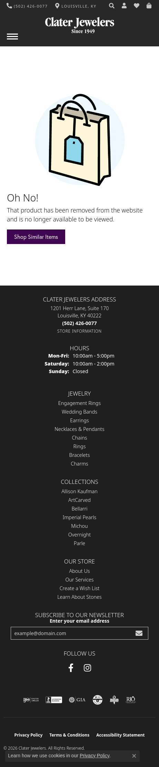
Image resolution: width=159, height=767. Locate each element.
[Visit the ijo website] (31, 700)
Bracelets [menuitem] (79, 455)
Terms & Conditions (69, 735)
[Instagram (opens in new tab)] (87, 668)
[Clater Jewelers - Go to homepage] (79, 23)
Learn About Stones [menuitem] (79, 597)
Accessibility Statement (120, 735)
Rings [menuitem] (79, 446)
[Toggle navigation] (12, 40)
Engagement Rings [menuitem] (79, 403)
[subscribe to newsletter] (139, 633)
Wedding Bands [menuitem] (79, 411)
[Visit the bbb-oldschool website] (114, 700)
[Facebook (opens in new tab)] (71, 668)
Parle (79, 543)
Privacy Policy (28, 735)
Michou (79, 526)
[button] (112, 6)
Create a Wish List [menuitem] (80, 588)
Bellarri (79, 508)
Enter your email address (79, 620)
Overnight (79, 534)
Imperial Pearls (80, 517)
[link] (27, 6)
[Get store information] (79, 331)
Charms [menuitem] (79, 463)
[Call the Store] (79, 323)
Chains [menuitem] (79, 437)
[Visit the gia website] (77, 700)
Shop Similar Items (36, 236)
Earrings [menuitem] (79, 420)
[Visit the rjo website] (131, 700)
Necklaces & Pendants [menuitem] (79, 429)
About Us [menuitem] (79, 571)
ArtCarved (79, 500)
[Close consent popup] (134, 756)
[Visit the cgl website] (97, 700)
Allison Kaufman (79, 491)
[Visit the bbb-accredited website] (54, 700)
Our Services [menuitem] (79, 579)
